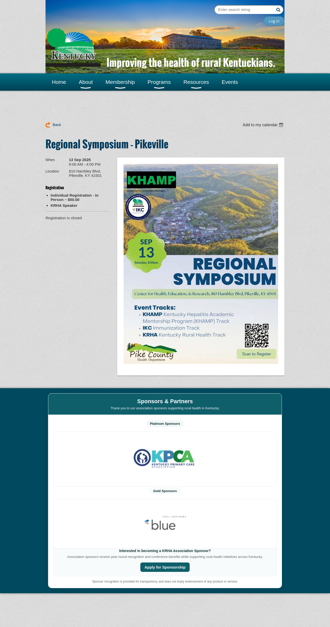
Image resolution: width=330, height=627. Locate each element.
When (50, 160)
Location (52, 171)
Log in (274, 20)
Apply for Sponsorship (165, 567)
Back (57, 124)
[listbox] (263, 125)
